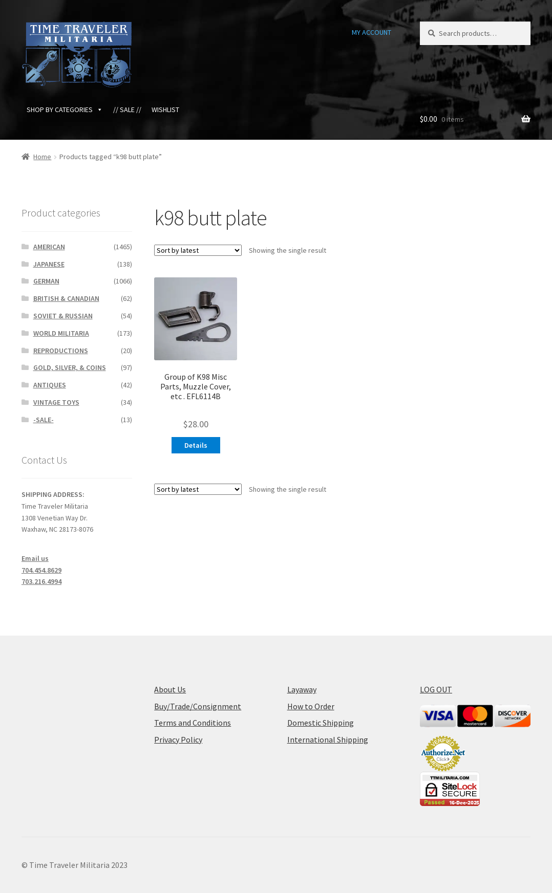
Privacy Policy (178, 739)
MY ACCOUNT (371, 32)
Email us (35, 558)
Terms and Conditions (192, 722)
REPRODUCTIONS (60, 350)
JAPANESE (49, 264)
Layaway (301, 689)
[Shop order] (198, 250)
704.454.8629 (41, 570)
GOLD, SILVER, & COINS (69, 367)
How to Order (310, 706)
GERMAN (46, 281)
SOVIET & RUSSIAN (63, 315)
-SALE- (43, 419)
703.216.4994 (41, 581)
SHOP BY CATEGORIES (65, 109)
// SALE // (127, 109)
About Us (170, 689)
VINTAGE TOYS (56, 402)
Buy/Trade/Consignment (197, 706)
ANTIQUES (49, 384)
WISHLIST (165, 109)
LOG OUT (436, 689)
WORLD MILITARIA (61, 333)
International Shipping (327, 739)
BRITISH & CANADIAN (66, 298)
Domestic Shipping (320, 722)
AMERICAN (49, 246)
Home (42, 156)
